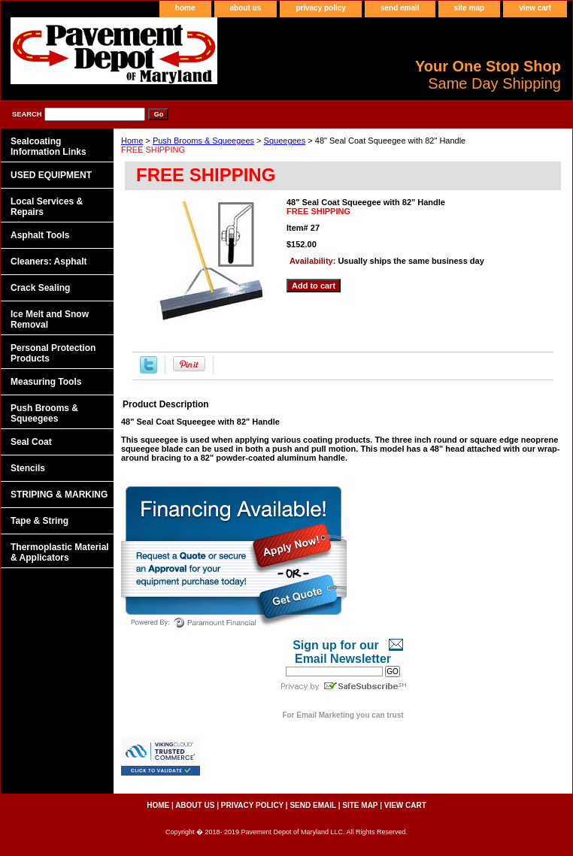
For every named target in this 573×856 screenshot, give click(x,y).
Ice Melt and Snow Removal (50, 319)
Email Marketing (325, 715)
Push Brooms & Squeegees (203, 140)
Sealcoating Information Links (48, 146)
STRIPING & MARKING (59, 494)
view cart (535, 8)
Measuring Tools (46, 382)
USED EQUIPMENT (51, 175)
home (185, 8)
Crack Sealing (40, 288)
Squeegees (285, 140)
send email (400, 8)
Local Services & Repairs (47, 206)
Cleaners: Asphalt (49, 261)
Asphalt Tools (40, 235)
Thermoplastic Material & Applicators (60, 552)
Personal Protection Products (53, 353)
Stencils (28, 468)
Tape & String (39, 521)
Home (132, 140)
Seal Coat (31, 442)
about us (246, 8)
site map (469, 8)
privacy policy (321, 8)
